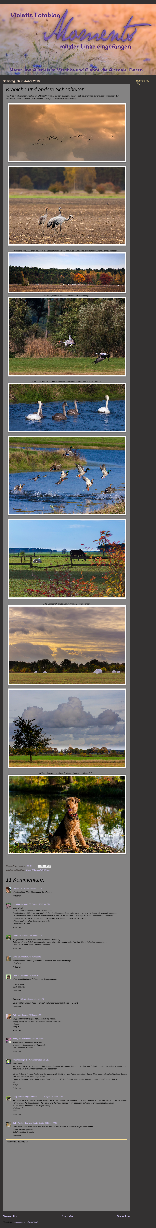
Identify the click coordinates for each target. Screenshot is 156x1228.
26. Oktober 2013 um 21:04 (30, 888)
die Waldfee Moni (20, 904)
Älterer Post (123, 1216)
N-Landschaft (37, 870)
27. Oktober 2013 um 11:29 (32, 999)
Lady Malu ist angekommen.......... (27, 1096)
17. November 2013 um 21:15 (38, 1060)
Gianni (28, 870)
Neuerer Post (10, 1216)
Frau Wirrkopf (19, 1060)
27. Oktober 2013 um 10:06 (29, 975)
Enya (15, 957)
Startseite (67, 1216)
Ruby (15, 1015)
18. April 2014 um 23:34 (53, 1096)
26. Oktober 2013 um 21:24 (30, 936)
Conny (16, 888)
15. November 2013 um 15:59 (31, 1039)
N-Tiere (47, 870)
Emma (15, 936)
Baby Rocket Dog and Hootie (25, 1123)
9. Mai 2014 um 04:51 (48, 1123)
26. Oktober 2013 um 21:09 (40, 904)
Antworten (17, 896)
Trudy (15, 1039)
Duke (15, 975)
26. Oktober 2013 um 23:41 (29, 957)
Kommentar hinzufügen (17, 1142)
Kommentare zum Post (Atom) (25, 1222)
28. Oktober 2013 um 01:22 (29, 1015)
